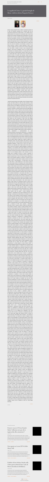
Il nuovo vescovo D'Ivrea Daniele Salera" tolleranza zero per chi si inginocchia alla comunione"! (17, 430)
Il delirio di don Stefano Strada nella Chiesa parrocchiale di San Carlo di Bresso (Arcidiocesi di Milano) (17, 464)
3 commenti (12, 441)
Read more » (28, 441)
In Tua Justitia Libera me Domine (14, 1)
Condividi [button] (8, 441)
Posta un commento (13, 476)
